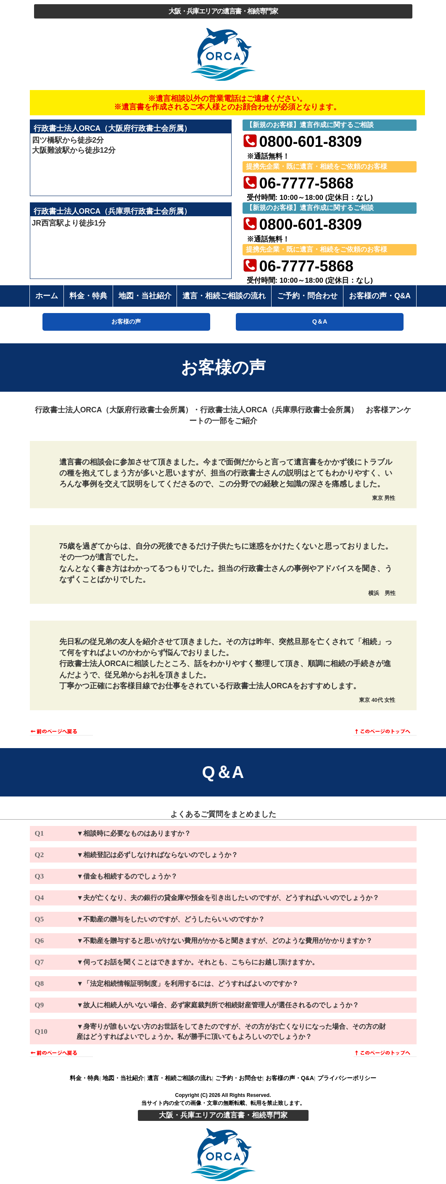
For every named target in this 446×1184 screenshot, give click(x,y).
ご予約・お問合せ (238, 1078)
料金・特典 (84, 1078)
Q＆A (319, 321)
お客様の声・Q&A (290, 1078)
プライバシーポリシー (346, 1078)
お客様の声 (126, 321)
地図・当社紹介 (123, 1078)
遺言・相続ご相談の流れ (179, 1078)
